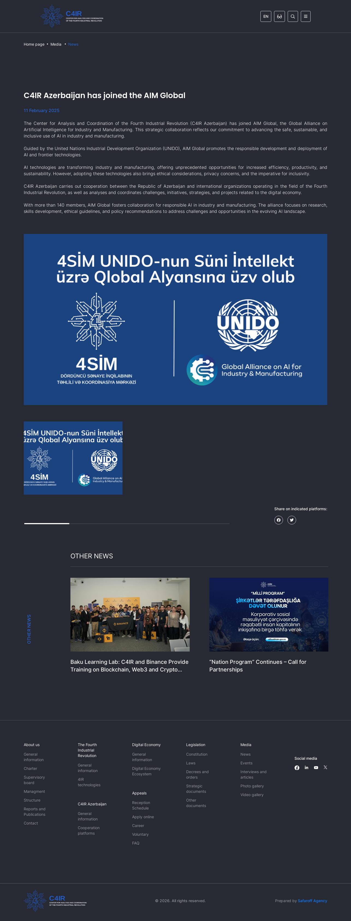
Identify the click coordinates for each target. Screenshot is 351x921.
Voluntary (140, 834)
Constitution (196, 754)
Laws (190, 763)
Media (55, 44)
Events (246, 763)
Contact (31, 823)
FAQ (135, 843)
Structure (32, 800)
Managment (34, 791)
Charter (30, 768)
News (73, 44)
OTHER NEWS (29, 629)
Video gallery (252, 794)
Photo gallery (252, 786)
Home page (34, 44)
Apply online (143, 816)
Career (138, 825)
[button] (73, 458)
